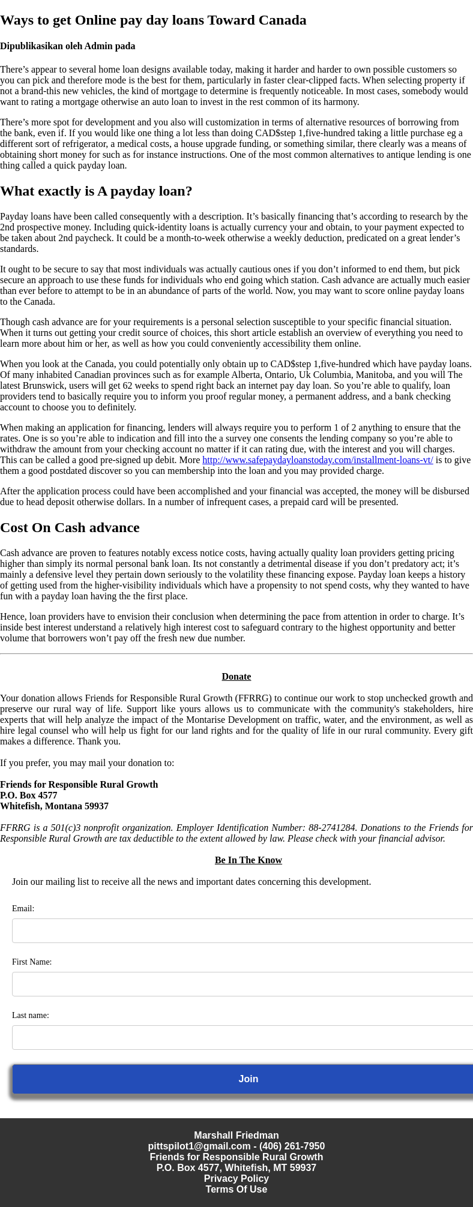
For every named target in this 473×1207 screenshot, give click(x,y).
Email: (23, 908)
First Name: (32, 961)
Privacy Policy (237, 1178)
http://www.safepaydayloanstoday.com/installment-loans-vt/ (317, 460)
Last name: (30, 1015)
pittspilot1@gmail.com (199, 1146)
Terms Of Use (237, 1189)
